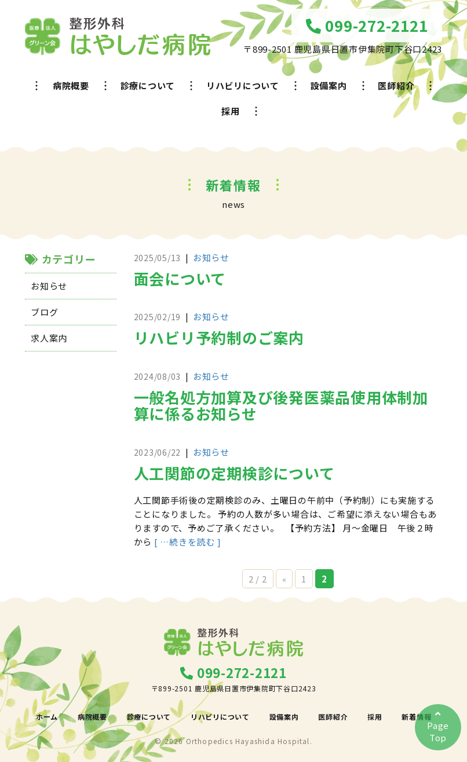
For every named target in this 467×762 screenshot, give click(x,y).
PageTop (438, 726)
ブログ (44, 312)
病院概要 (71, 85)
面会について (180, 278)
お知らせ (49, 286)
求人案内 (49, 338)
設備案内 (329, 85)
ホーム (47, 716)
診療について (148, 85)
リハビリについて (242, 85)
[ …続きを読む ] (187, 542)
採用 (230, 111)
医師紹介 (396, 85)
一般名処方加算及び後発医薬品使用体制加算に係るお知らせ (281, 405)
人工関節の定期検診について (234, 472)
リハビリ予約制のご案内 (219, 337)
